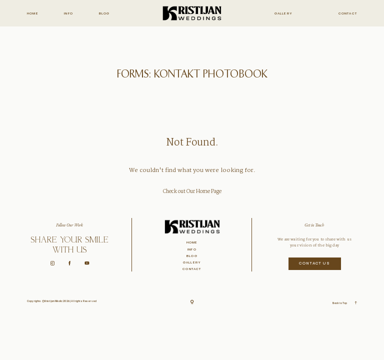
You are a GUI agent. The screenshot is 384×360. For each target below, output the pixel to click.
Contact (347, 13)
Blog (104, 13)
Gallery (283, 13)
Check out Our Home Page (192, 192)
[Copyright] (192, 302)
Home (32, 13)
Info (68, 13)
